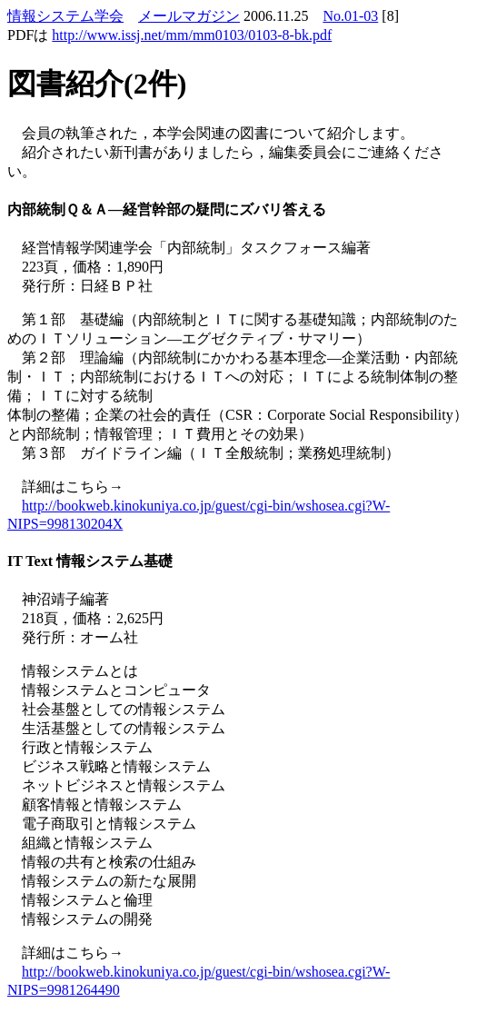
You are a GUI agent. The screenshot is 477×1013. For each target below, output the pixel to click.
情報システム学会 (65, 16)
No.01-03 (350, 16)
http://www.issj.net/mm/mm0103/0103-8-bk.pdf (192, 35)
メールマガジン (189, 16)
